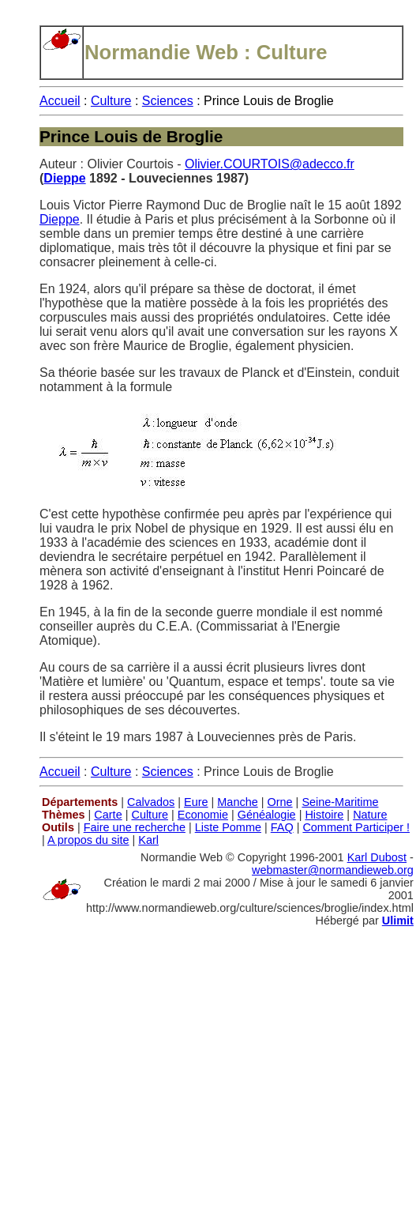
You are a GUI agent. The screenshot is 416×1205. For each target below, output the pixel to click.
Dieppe (64, 178)
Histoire (324, 814)
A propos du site (88, 840)
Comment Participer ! (356, 827)
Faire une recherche (135, 827)
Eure (196, 802)
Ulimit (398, 920)
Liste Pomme (228, 827)
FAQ (282, 827)
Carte (108, 814)
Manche (237, 802)
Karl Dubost (377, 857)
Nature (370, 814)
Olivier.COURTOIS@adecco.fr (269, 164)
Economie (203, 814)
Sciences (167, 100)
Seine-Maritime (340, 802)
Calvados (150, 802)
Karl (148, 840)
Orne (280, 802)
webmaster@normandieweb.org (333, 870)
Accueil (60, 100)
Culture (111, 100)
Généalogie (267, 814)
